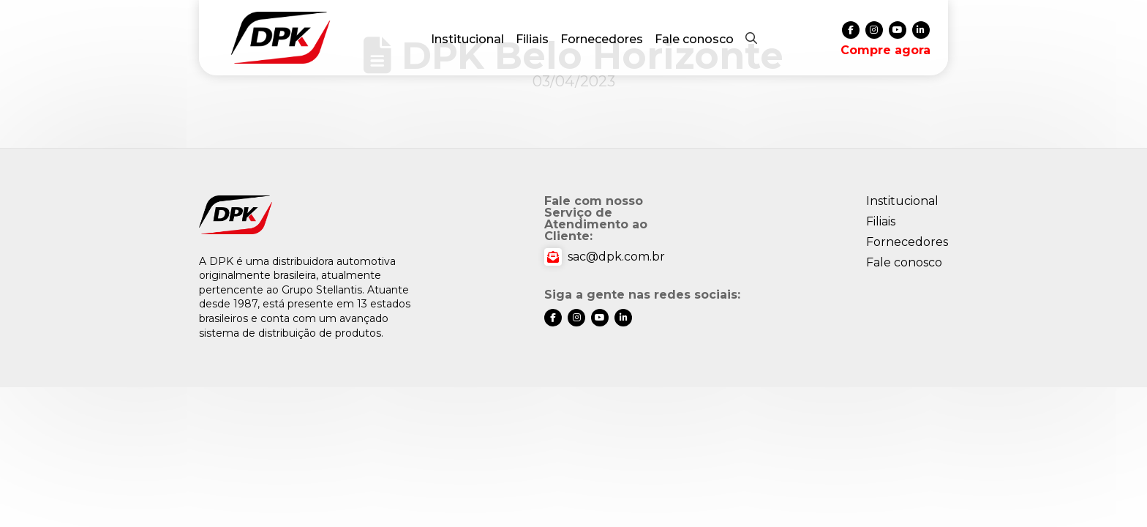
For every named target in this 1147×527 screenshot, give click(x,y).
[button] (751, 38)
